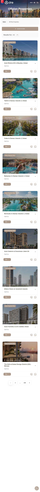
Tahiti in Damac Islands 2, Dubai (15, 101)
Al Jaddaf (7, 322)
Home (4, 22)
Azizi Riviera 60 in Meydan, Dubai (16, 63)
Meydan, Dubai (9, 59)
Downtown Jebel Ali (10, 247)
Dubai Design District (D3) (12, 360)
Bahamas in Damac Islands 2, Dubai (16, 176)
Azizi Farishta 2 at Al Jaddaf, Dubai (16, 326)
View (7, 71)
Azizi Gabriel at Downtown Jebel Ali (16, 251)
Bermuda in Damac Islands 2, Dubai (16, 214)
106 (25, 382)
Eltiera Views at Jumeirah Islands (16, 289)
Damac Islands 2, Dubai (11, 96)
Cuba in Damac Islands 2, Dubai (15, 138)
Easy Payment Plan (10, 42)
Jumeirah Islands (9, 285)
